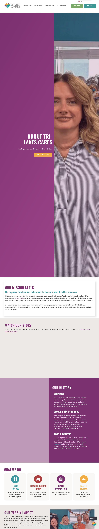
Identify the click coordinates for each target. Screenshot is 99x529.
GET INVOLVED (50, 6)
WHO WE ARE (27, 6)
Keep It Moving (83, 487)
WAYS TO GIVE (62, 6)
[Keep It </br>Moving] (84, 479)
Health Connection (61, 487)
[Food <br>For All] (15, 479)
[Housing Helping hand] (38, 479)
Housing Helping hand (38, 487)
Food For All (15, 487)
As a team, (57, 444)
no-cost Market (19, 298)
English (81, 1)
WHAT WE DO (38, 6)
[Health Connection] (61, 479)
